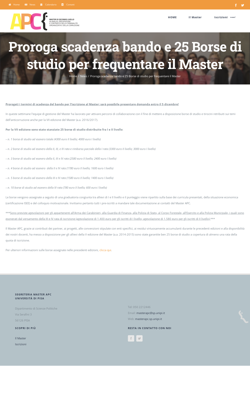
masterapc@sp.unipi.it (150, 313)
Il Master (20, 338)
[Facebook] (131, 338)
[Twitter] (139, 338)
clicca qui (105, 250)
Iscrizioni (20, 344)
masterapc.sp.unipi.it (148, 319)
